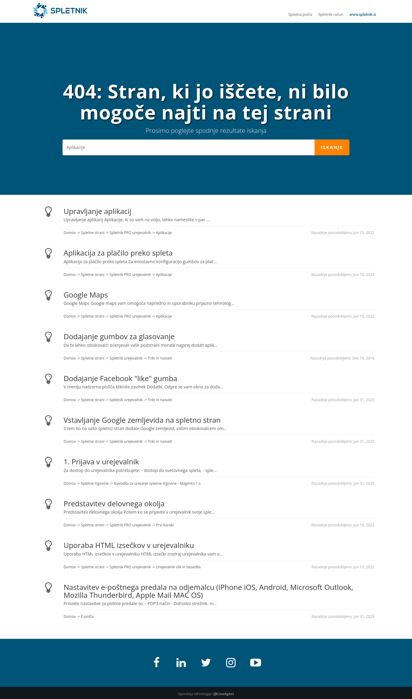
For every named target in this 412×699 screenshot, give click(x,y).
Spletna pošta (300, 14)
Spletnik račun (330, 14)
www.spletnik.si (362, 14)
